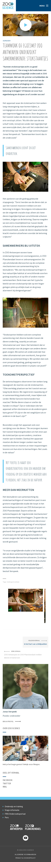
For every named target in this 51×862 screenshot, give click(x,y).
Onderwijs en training (14, 806)
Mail (5, 786)
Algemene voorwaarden (25, 854)
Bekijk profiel (12, 721)
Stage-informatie (12, 810)
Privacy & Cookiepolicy (25, 858)
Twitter (7, 783)
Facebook (7, 780)
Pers (7, 817)
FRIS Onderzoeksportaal (15, 814)
